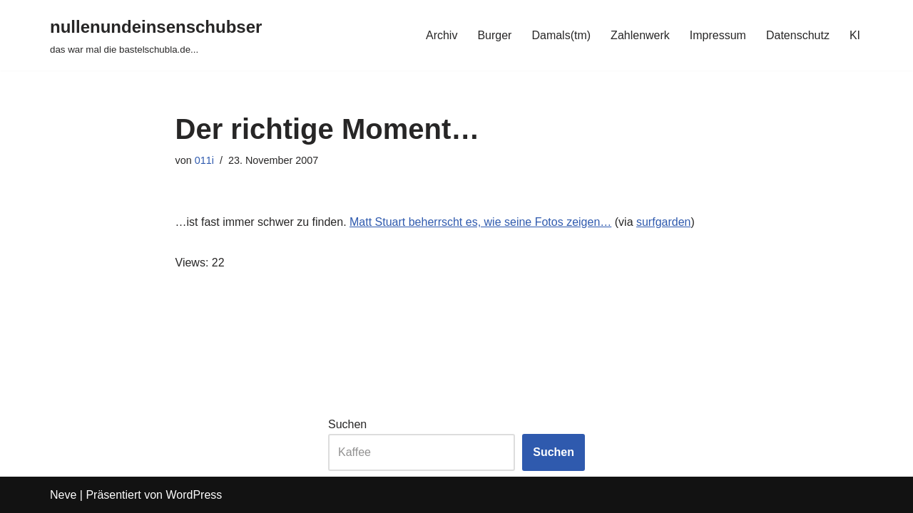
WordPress (193, 495)
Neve (63, 495)
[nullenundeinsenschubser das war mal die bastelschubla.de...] (156, 35)
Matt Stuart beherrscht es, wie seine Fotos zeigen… (480, 222)
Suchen (347, 424)
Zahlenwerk (640, 35)
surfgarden (663, 222)
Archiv (441, 35)
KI (855, 35)
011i (204, 160)
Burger (494, 35)
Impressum (718, 35)
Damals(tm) (561, 35)
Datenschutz (798, 35)
